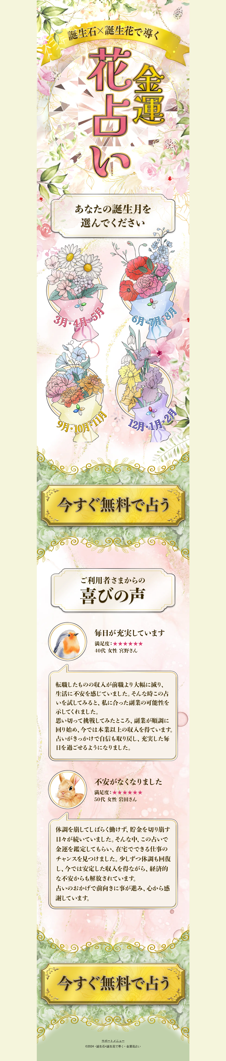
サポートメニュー (113, 1040)
